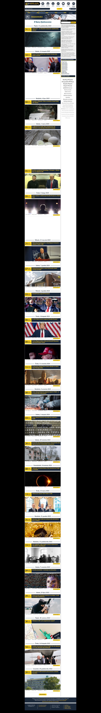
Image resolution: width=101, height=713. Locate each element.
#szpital (63, 112)
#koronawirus (67, 93)
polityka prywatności (62, 700)
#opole (65, 83)
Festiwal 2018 (64, 69)
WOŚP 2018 (64, 72)
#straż (67, 105)
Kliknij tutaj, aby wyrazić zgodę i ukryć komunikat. (50, 701)
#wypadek (65, 81)
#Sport (70, 83)
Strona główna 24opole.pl (42, 705)
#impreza (68, 116)
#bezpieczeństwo (67, 99)
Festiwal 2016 (64, 67)
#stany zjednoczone (41, 11)
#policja (65, 79)
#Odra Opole (66, 106)
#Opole (70, 79)
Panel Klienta (66, 705)
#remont (71, 106)
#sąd (73, 112)
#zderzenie (68, 91)
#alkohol (70, 101)
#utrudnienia (64, 116)
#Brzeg (70, 112)
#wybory (71, 105)
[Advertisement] (43, 85)
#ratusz (68, 103)
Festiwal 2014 (64, 64)
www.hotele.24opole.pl (42, 706)
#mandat (72, 116)
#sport (65, 86)
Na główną (64, 71)
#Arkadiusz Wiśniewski (69, 110)
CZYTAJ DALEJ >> (56, 73)
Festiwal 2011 (64, 63)
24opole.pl (27, 11)
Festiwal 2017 (64, 68)
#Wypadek (67, 112)
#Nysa (63, 110)
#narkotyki (63, 114)
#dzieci (68, 114)
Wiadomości (33, 11)
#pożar (70, 88)
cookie (66, 699)
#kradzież (64, 103)
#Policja (71, 81)
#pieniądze (72, 114)
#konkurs (63, 108)
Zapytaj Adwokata (65, 73)
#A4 (66, 114)
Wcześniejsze (42, 694)
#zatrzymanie (67, 89)
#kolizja (65, 101)
